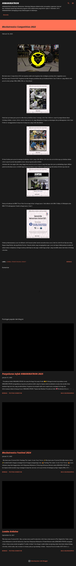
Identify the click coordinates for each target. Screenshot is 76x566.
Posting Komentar (15, 393)
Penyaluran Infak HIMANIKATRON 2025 (22, 373)
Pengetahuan (16, 262)
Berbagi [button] (69, 262)
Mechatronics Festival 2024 (16, 452)
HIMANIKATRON (10, 3)
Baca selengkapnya (67, 393)
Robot (24, 262)
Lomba (8, 262)
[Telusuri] (68, 3)
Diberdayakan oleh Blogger (38, 561)
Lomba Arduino (10, 531)
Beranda (5, 15)
